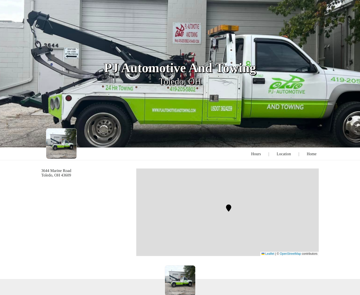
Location (284, 154)
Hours (256, 154)
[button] (228, 208)
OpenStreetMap (290, 254)
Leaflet (268, 254)
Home (311, 154)
